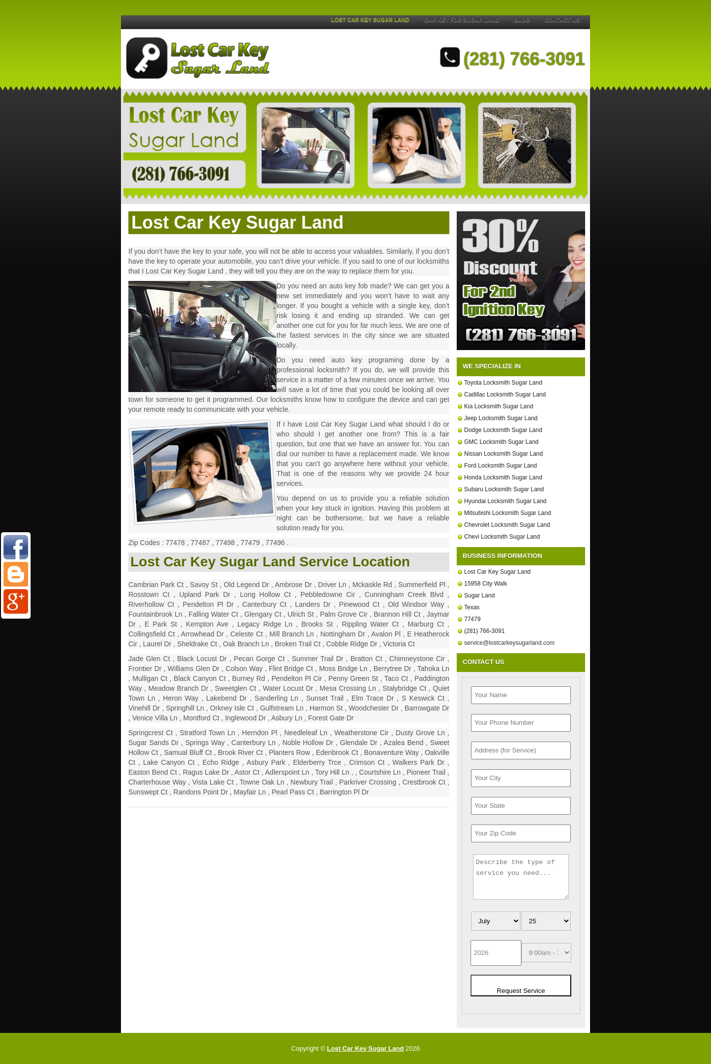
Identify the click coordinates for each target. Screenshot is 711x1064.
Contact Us (562, 20)
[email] (509, 642)
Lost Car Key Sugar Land (370, 20)
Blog (522, 20)
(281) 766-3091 (512, 59)
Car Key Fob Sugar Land (461, 20)
